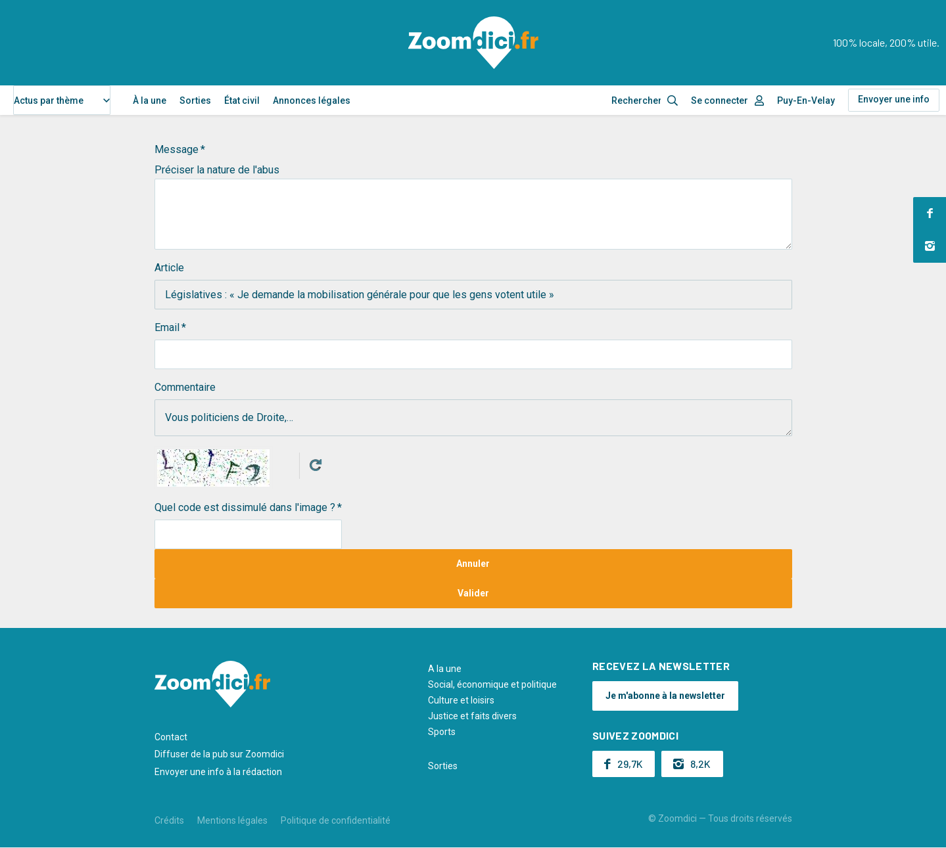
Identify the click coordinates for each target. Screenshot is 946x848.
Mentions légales (232, 820)
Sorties (195, 100)
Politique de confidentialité (335, 820)
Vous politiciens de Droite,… (473, 417)
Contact (170, 737)
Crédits (169, 820)
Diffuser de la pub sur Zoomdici (219, 754)
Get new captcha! (315, 465)
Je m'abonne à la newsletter (665, 695)
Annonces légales (311, 100)
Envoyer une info (894, 99)
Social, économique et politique (492, 684)
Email (166, 327)
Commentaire (185, 387)
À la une (149, 100)
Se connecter (719, 100)
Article (169, 267)
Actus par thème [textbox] (48, 100)
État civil (242, 100)
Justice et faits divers (472, 716)
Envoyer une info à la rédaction (218, 772)
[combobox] (61, 100)
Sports (442, 731)
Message (176, 149)
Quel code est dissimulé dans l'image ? (244, 507)
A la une (444, 668)
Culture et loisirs (461, 700)
